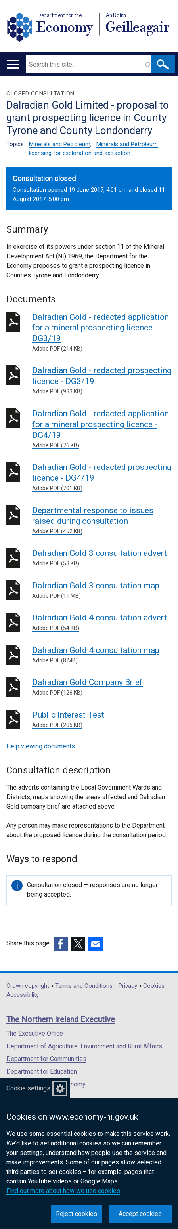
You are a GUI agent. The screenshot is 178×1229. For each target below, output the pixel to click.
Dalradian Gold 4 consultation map (102, 655)
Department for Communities (46, 1059)
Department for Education (41, 1071)
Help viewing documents (40, 746)
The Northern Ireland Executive (60, 1019)
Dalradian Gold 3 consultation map (102, 590)
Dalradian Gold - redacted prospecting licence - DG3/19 (102, 381)
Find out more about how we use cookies (63, 1191)
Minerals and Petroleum (59, 144)
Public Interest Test (102, 719)
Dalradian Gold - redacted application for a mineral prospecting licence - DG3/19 (102, 332)
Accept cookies (140, 1214)
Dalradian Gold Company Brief (102, 687)
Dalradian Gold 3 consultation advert (102, 558)
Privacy (128, 986)
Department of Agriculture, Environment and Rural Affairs (84, 1046)
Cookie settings (28, 1088)
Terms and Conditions (84, 986)
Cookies (154, 986)
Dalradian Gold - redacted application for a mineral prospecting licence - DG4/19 (102, 429)
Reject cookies (76, 1214)
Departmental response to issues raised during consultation (102, 521)
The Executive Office (34, 1033)
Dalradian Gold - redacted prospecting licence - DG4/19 (102, 477)
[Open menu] (13, 64)
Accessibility (22, 995)
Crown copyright (27, 986)
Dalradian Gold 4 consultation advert (102, 622)
